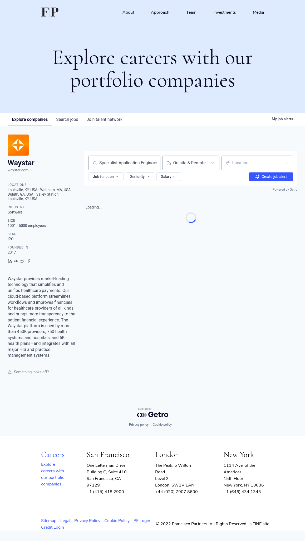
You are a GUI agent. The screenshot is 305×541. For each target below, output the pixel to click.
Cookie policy (162, 424)
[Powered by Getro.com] (152, 412)
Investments (224, 12)
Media (258, 12)
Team (191, 12)
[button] (106, 176)
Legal (65, 521)
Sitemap (48, 521)
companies (30, 119)
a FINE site (259, 524)
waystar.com (18, 170)
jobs (67, 119)
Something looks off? (28, 372)
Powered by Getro (285, 189)
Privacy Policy (87, 521)
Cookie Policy (117, 521)
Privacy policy (139, 424)
